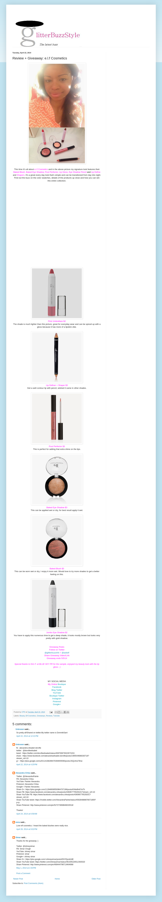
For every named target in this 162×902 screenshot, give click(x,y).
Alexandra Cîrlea (23, 773)
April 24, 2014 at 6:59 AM (26, 814)
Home (57, 879)
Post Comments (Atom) (33, 883)
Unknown (20, 729)
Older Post (96, 879)
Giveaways (41, 716)
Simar (18, 837)
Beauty (22, 716)
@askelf (65, 653)
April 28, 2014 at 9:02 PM (26, 829)
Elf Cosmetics (31, 716)
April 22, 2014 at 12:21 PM (27, 736)
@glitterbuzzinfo (52, 653)
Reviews (49, 716)
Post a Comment (23, 873)
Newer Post (18, 879)
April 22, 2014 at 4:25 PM (26, 764)
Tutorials (56, 716)
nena (18, 822)
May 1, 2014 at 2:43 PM (26, 868)
